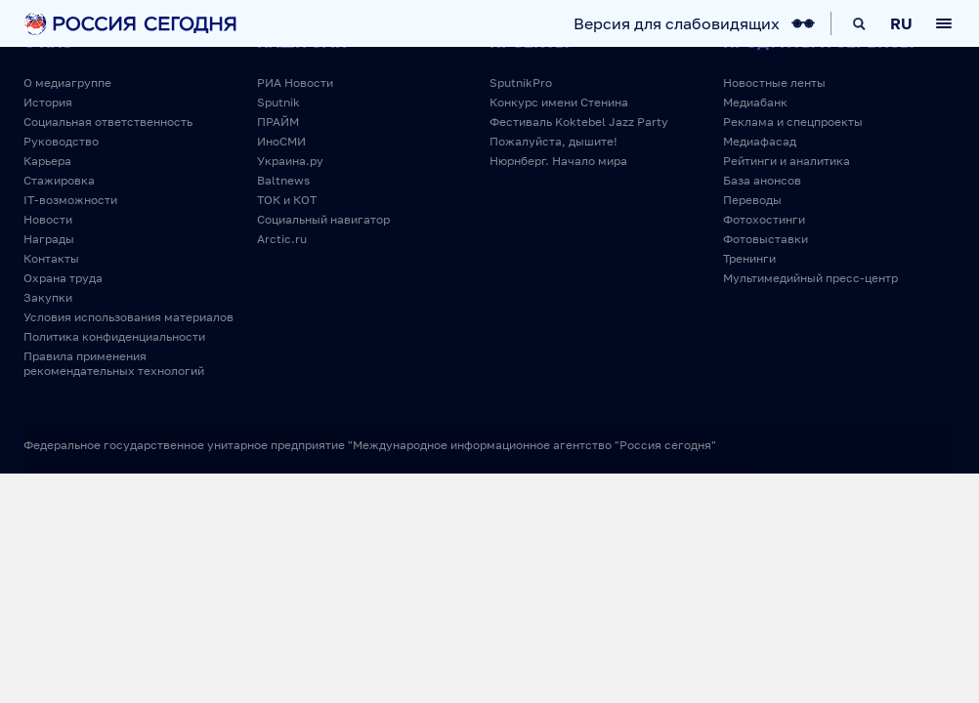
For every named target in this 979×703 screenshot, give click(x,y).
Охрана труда (63, 277)
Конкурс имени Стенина (559, 102)
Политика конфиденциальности (114, 336)
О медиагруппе (67, 82)
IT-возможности (70, 199)
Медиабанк (755, 102)
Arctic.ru (282, 238)
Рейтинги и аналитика (786, 160)
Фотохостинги (764, 219)
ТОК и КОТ (287, 199)
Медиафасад (759, 141)
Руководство (61, 141)
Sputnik (278, 102)
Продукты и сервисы (819, 42)
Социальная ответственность (107, 121)
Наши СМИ (302, 42)
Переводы (752, 199)
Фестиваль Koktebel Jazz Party (579, 121)
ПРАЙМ (278, 121)
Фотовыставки (765, 238)
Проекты (530, 42)
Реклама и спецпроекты (793, 121)
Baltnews (283, 180)
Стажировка (59, 180)
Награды (48, 238)
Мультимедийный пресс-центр (810, 277)
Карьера (47, 160)
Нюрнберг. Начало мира (558, 160)
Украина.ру (290, 160)
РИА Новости (295, 82)
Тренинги (749, 258)
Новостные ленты (774, 82)
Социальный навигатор (323, 219)
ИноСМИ (281, 141)
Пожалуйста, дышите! (553, 141)
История (47, 102)
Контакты (51, 258)
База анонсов (762, 180)
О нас (47, 42)
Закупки (47, 297)
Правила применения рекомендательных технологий (113, 363)
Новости (47, 219)
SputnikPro (521, 82)
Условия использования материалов (128, 317)
